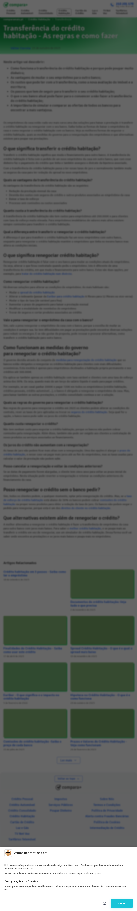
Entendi (121, 903)
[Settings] (104, 903)
